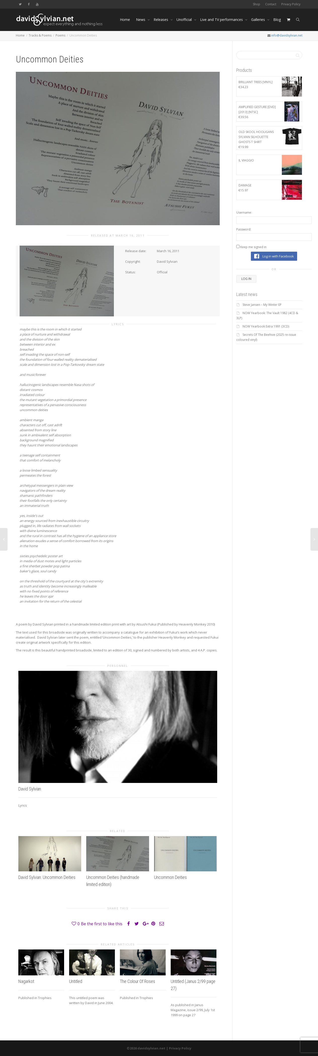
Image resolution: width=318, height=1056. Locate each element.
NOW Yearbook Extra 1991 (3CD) (266, 326)
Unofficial (184, 19)
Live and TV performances (222, 19)
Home (125, 19)
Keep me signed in (253, 247)
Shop (256, 4)
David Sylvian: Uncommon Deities (46, 877)
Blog (277, 19)
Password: (243, 229)
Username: (244, 212)
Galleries (258, 19)
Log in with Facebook (274, 256)
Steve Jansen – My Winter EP (262, 305)
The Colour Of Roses (137, 981)
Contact (270, 4)
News (141, 19)
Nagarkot (26, 981)
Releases (161, 19)
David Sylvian (29, 788)
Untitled (75, 981)
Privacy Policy (290, 4)
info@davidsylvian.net (286, 35)
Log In (246, 279)
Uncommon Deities (170, 877)
